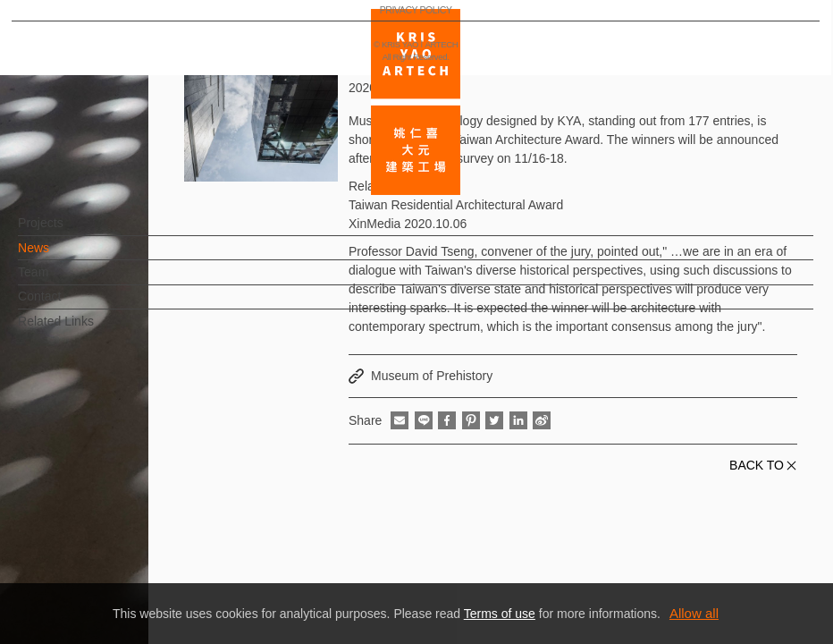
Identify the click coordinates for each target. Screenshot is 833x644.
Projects (70, 232)
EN (122, 526)
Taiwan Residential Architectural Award (456, 205)
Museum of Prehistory (431, 376)
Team (62, 281)
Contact (68, 305)
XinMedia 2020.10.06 (408, 223)
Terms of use (499, 613)
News (63, 257)
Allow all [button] (694, 613)
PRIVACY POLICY (92, 577)
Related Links (85, 330)
